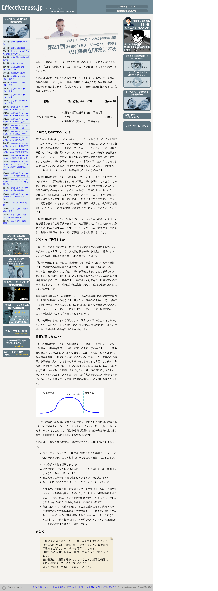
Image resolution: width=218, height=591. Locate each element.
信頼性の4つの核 (18, 73)
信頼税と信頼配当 (18, 48)
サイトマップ (101, 587)
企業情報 (90, 587)
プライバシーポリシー (76, 587)
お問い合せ (111, 587)
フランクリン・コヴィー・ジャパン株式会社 (50, 587)
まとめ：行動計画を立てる (15, 196)
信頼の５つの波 (17, 63)
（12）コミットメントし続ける (15, 181)
